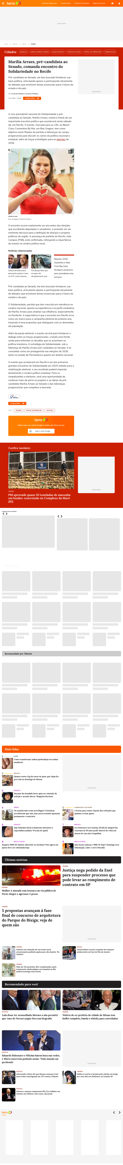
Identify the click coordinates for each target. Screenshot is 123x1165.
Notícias (15, 44)
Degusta (17, 773)
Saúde (15, 756)
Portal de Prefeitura (34, 410)
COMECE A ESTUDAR (81, 3)
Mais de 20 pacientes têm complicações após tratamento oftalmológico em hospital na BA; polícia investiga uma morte (36, 969)
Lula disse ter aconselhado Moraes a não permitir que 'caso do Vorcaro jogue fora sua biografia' (30, 1017)
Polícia (79, 947)
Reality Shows (19, 842)
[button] (41, 431)
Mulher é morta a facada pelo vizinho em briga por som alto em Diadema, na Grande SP (97, 1075)
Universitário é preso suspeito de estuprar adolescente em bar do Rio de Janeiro (95, 951)
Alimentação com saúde (83, 807)
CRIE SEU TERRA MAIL (49, 3)
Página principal (14, 3)
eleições (61, 139)
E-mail (112, 3)
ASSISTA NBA (66, 3)
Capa (6, 44)
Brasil (24, 44)
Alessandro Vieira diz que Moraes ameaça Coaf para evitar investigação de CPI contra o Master (37, 1075)
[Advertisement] (80, 970)
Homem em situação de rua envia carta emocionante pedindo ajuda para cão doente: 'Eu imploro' (37, 952)
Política (5, 1012)
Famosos (17, 790)
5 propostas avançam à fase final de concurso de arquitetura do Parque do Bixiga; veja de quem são (31, 917)
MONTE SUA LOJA (99, 3)
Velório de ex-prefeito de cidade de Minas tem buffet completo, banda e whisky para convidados (90, 1017)
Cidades (33, 44)
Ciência (16, 807)
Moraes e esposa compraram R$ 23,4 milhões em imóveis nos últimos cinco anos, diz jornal (38, 1092)
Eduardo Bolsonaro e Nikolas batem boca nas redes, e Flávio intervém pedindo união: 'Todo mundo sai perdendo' (31, 1059)
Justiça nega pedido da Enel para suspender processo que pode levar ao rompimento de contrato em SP (89, 877)
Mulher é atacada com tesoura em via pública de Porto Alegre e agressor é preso (29, 892)
